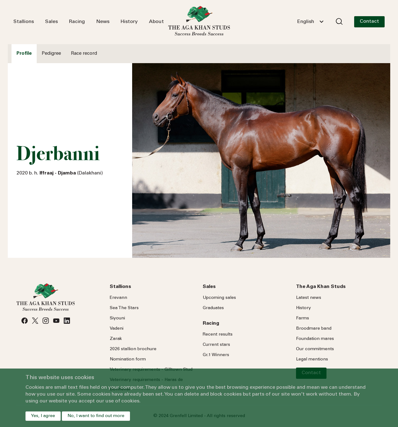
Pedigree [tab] (51, 53)
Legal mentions (312, 359)
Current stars (216, 345)
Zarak (116, 339)
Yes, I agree (43, 416)
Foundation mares (315, 339)
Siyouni (117, 318)
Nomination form (128, 359)
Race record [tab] (84, 53)
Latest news (308, 298)
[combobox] (310, 21)
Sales (51, 21)
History (129, 21)
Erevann (118, 298)
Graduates (213, 308)
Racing (77, 21)
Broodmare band (313, 329)
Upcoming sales (219, 298)
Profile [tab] (24, 53)
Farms (302, 318)
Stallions (23, 21)
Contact (369, 21)
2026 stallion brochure (133, 349)
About (156, 21)
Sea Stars (124, 308)
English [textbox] (305, 21)
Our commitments (315, 349)
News (102, 21)
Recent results (218, 334)
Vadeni (116, 329)
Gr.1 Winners (216, 355)
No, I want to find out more (95, 416)
